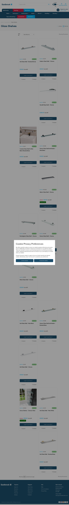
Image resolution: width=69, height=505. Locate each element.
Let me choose (24, 260)
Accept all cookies (44, 260)
